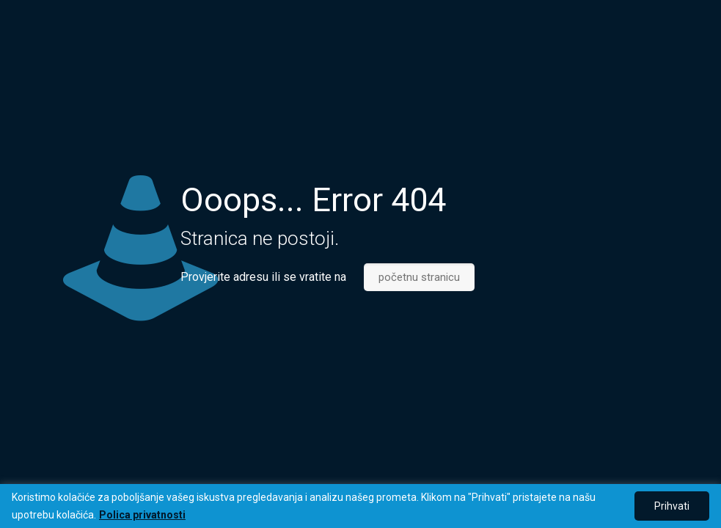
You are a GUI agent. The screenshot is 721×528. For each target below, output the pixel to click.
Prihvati (671, 506)
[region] (360, 506)
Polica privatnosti (142, 515)
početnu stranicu (419, 277)
